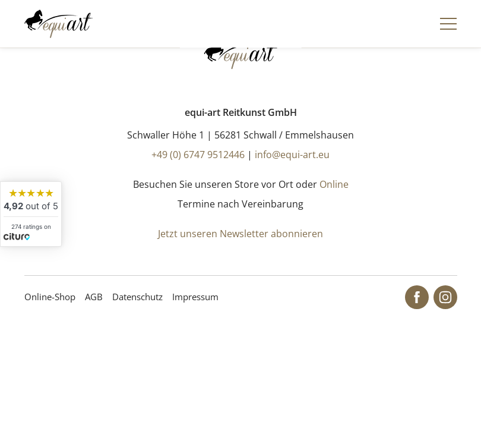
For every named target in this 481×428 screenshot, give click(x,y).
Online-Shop (49, 297)
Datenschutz (137, 297)
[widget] (31, 214)
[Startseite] (58, 24)
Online (334, 184)
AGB (94, 297)
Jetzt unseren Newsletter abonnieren (240, 233)
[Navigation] (448, 24)
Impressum (195, 297)
